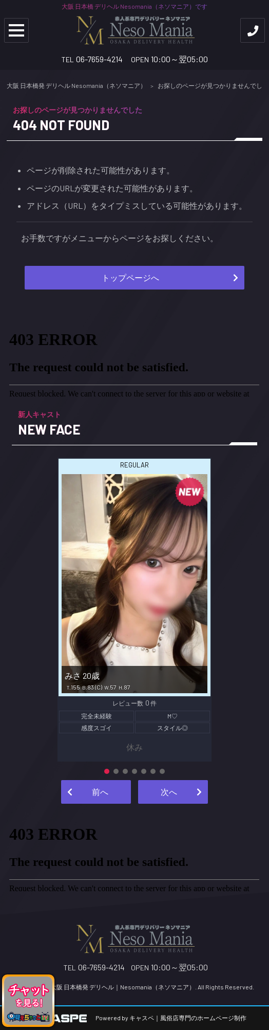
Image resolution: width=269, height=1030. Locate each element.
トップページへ (130, 277)
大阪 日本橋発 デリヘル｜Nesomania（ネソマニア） (122, 986)
